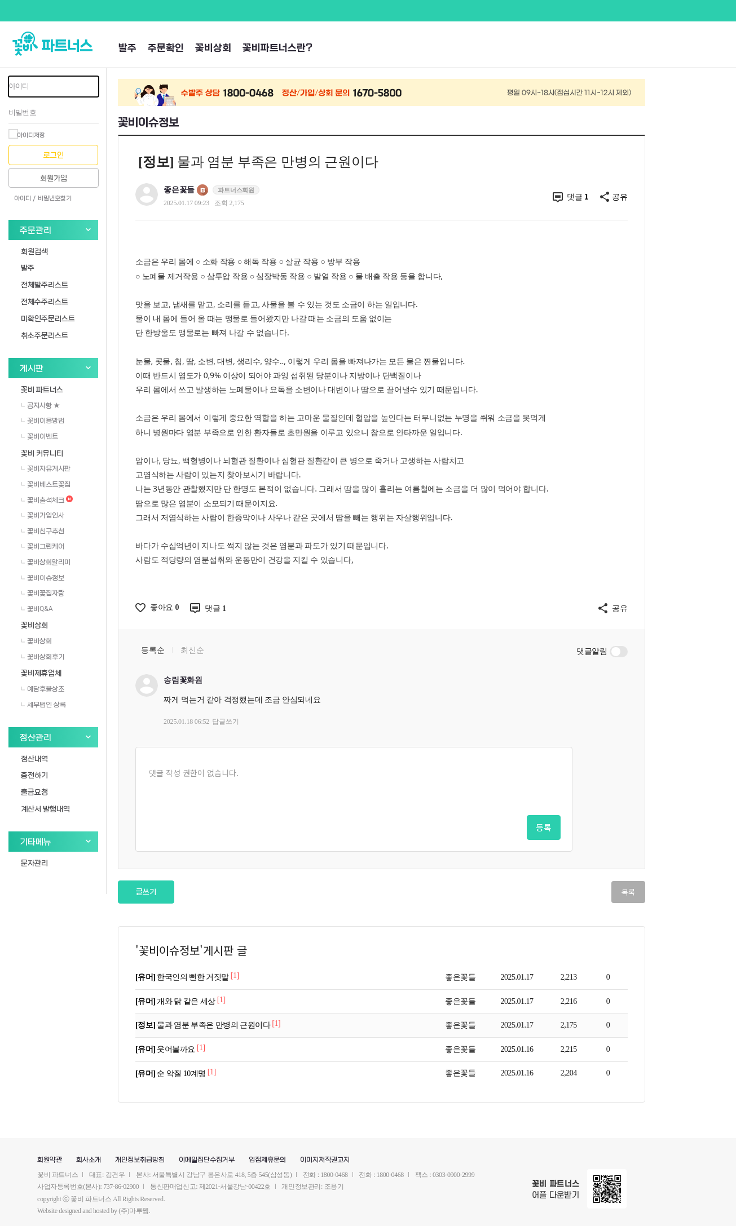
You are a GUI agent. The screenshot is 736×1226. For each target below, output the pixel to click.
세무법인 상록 (43, 705)
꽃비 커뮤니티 (42, 453)
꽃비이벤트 (39, 436)
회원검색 (34, 251)
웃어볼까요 (166, 1049)
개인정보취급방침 (140, 1160)
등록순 (152, 650)
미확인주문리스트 (48, 318)
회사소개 (88, 1160)
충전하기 (34, 775)
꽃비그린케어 (42, 546)
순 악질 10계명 (171, 1073)
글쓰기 (146, 892)
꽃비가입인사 (42, 515)
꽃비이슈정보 (42, 578)
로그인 (53, 155)
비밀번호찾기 (55, 198)
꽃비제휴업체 (41, 673)
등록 (544, 827)
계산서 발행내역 (45, 808)
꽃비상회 (213, 48)
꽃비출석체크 (47, 500)
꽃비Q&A (37, 609)
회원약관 (49, 1160)
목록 (628, 892)
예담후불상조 (42, 689)
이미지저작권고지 (325, 1160)
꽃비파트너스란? (277, 48)
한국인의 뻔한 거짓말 (183, 977)
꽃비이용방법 (42, 420)
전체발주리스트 (44, 284)
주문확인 (166, 48)
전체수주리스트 (44, 301)
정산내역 (34, 758)
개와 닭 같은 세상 (176, 1001)
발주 (127, 48)
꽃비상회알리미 (45, 562)
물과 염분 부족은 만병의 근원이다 (203, 1025)
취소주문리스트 (44, 335)
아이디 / (25, 198)
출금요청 (34, 791)
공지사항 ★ (40, 405)
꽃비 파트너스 (42, 389)
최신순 (192, 650)
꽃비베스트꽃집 (45, 484)
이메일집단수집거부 (207, 1160)
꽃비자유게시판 (45, 468)
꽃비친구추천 (42, 531)
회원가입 (53, 178)
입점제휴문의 (267, 1160)
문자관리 (34, 862)
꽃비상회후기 (42, 657)
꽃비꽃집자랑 (42, 593)
